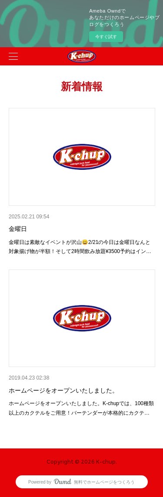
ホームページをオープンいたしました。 (63, 390)
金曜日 (18, 228)
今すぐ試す (106, 36)
